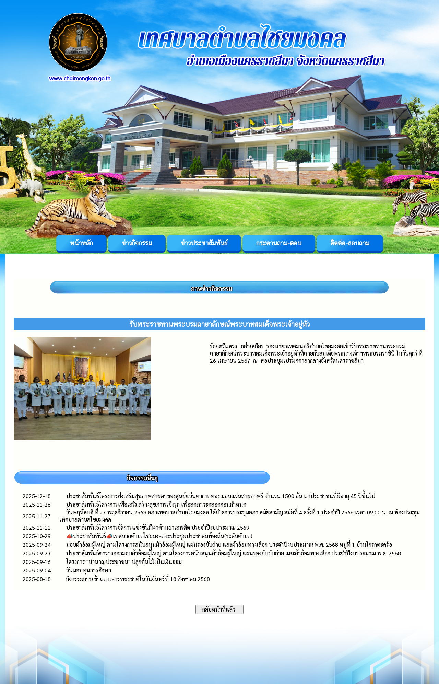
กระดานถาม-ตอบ (278, 243)
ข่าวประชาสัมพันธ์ (204, 243)
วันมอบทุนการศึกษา (88, 570)
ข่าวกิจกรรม (137, 243)
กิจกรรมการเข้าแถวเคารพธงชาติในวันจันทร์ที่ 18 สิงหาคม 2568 (138, 578)
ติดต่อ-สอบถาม (349, 243)
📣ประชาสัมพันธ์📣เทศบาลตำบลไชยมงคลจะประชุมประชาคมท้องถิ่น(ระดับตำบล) (159, 536)
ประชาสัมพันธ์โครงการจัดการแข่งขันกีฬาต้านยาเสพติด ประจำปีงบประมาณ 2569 (157, 527)
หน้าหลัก (81, 243)
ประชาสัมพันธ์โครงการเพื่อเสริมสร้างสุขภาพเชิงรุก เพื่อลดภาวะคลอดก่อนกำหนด (156, 504)
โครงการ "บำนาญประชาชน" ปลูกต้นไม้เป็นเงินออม (124, 561)
